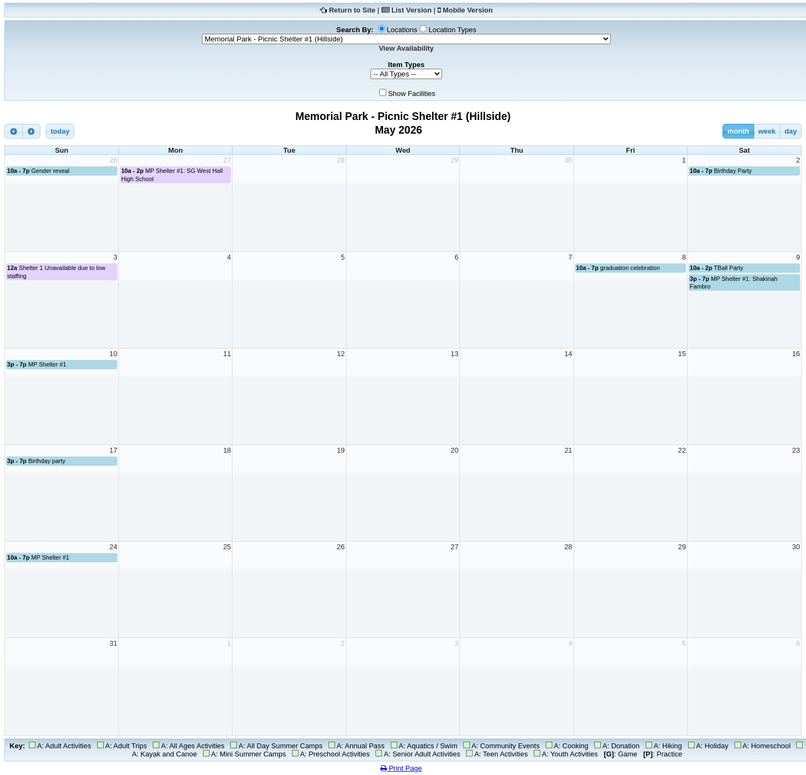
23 (796, 450)
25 (227, 547)
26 (113, 160)
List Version (411, 10)
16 (796, 354)
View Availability (406, 48)
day (791, 131)
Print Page (401, 768)
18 (227, 450)
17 (113, 450)
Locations (402, 30)
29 (454, 160)
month (738, 131)
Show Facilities (411, 93)
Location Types (452, 30)
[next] (31, 131)
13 (454, 354)
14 (568, 354)
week (766, 131)
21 (568, 450)
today (60, 131)
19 (340, 450)
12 (340, 354)
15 (682, 354)
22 (682, 450)
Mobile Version (468, 10)
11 (227, 354)
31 (113, 643)
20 (454, 450)
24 (113, 547)
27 (227, 160)
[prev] (13, 131)
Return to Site (352, 10)
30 (568, 160)
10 (113, 354)
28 (340, 160)
